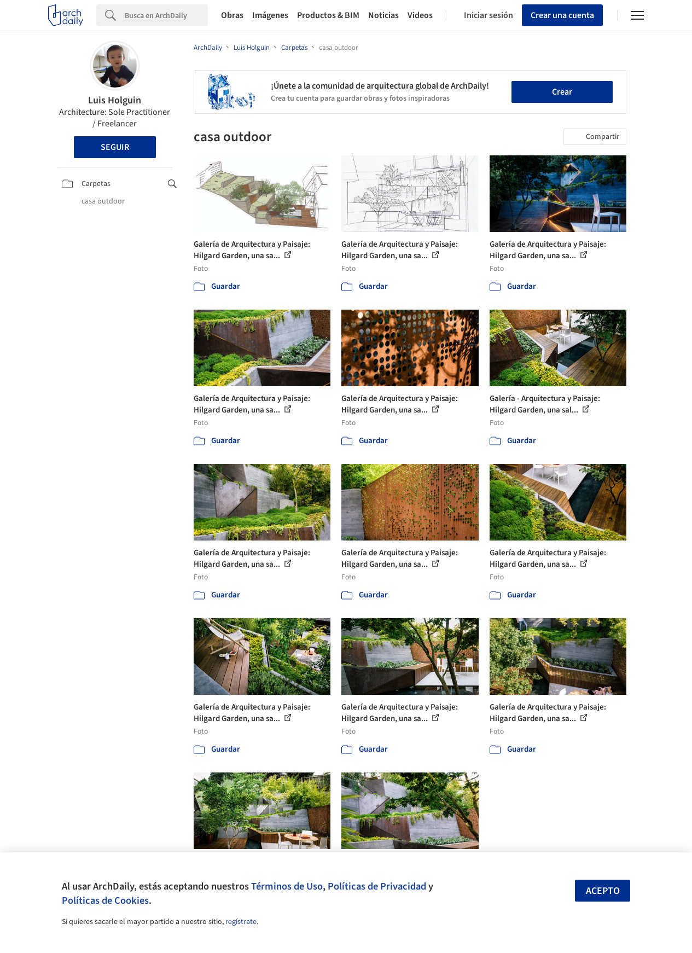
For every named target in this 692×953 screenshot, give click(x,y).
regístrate (241, 921)
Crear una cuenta (562, 15)
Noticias (383, 15)
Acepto (603, 891)
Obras (232, 15)
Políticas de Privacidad (377, 886)
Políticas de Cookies (105, 900)
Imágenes (270, 15)
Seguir (115, 147)
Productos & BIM (328, 15)
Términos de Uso (287, 886)
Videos (420, 15)
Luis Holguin (114, 100)
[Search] (166, 15)
